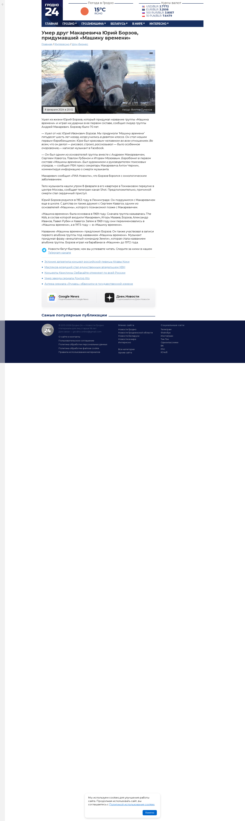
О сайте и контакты (69, 336)
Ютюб (164, 352)
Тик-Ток (165, 339)
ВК (162, 345)
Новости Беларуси (128, 336)
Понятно (149, 812)
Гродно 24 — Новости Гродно (48, 330)
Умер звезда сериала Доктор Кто (67, 278)
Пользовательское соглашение (76, 340)
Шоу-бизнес (80, 44)
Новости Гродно (127, 329)
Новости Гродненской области (135, 332)
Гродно (68, 23)
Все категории (126, 349)
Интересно (157, 23)
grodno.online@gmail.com (87, 331)
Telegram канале (59, 252)
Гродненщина (92, 23)
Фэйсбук (166, 332)
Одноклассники (169, 342)
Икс (163, 349)
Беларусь (118, 23)
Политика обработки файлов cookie (79, 348)
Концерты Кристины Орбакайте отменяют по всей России (84, 272)
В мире (137, 23)
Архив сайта (125, 352)
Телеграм (166, 329)
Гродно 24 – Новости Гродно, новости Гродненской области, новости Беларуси (52, 10)
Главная (51, 23)
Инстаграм (167, 336)
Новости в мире (127, 339)
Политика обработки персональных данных (83, 344)
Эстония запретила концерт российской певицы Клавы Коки (87, 261)
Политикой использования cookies (131, 804)
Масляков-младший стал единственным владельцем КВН (84, 267)
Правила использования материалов (79, 352)
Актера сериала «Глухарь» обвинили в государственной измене (88, 283)
